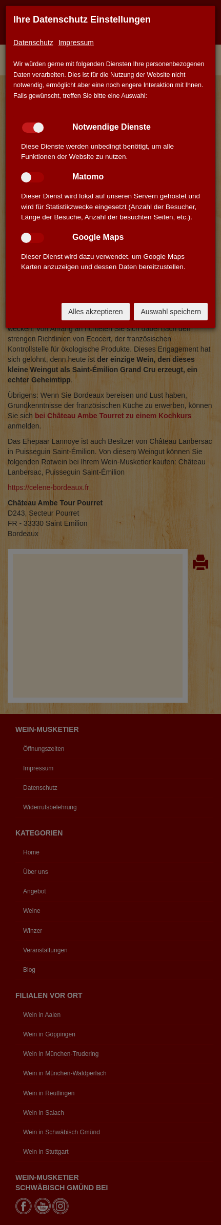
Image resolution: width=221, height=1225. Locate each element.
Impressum (76, 42)
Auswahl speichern (170, 312)
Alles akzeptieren (95, 312)
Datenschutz (33, 42)
